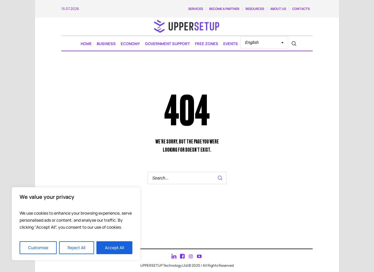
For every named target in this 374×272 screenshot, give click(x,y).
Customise (38, 247)
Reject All (76, 247)
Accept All (114, 247)
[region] (76, 223)
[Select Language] (264, 42)
